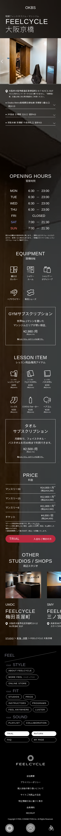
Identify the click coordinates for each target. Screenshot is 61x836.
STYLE (12, 665)
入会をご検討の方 (30, 539)
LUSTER (40, 709)
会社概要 (31, 776)
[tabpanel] (30, 61)
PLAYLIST (14, 723)
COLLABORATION (36, 723)
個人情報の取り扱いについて (30, 788)
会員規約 (31, 807)
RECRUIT (30, 813)
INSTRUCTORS (17, 703)
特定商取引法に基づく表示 (30, 801)
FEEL (10, 655)
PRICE (29, 697)
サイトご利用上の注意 (30, 795)
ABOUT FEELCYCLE (20, 670)
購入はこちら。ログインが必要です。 (30, 339)
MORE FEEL (22, 677)
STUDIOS (14, 697)
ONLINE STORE (18, 683)
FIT (12, 691)
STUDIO (9, 638)
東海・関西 (22, 638)
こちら (36, 523)
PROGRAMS (39, 703)
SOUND (12, 717)
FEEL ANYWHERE (19, 709)
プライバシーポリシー (30, 782)
